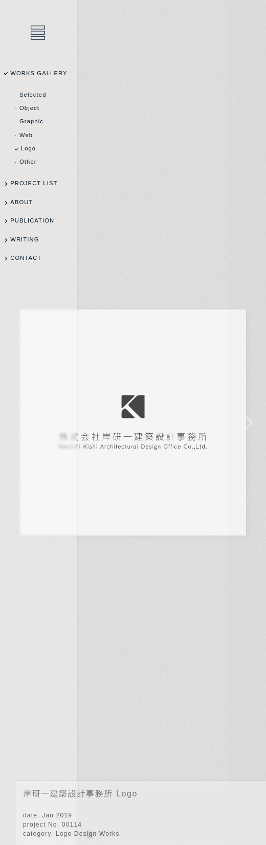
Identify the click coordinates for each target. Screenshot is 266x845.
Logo (28, 148)
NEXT (247, 422)
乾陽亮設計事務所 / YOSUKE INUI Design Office (38, 33)
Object (29, 108)
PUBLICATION (32, 220)
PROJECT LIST (33, 183)
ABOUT (21, 202)
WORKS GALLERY (38, 73)
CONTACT (25, 258)
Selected (33, 95)
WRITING (24, 239)
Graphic (31, 121)
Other (28, 162)
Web (26, 135)
